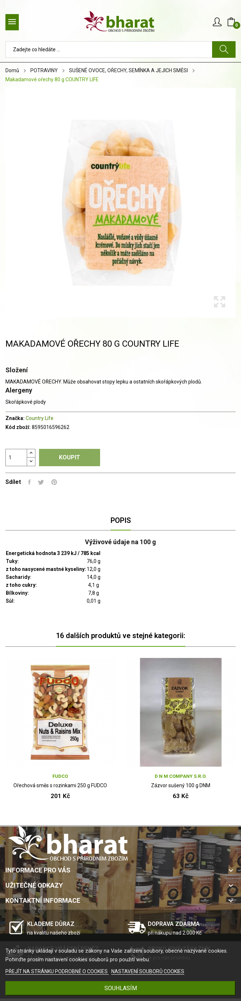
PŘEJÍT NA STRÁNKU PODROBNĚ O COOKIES (57, 971)
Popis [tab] (121, 520)
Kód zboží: (18, 427)
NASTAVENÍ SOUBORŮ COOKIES (147, 971)
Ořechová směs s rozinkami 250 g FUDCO (60, 785)
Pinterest (54, 482)
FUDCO (60, 776)
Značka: (15, 418)
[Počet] (16, 457)
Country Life (39, 418)
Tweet (41, 482)
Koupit (69, 457)
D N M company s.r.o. (181, 776)
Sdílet (29, 482)
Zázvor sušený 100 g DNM (180, 785)
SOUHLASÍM (120, 988)
